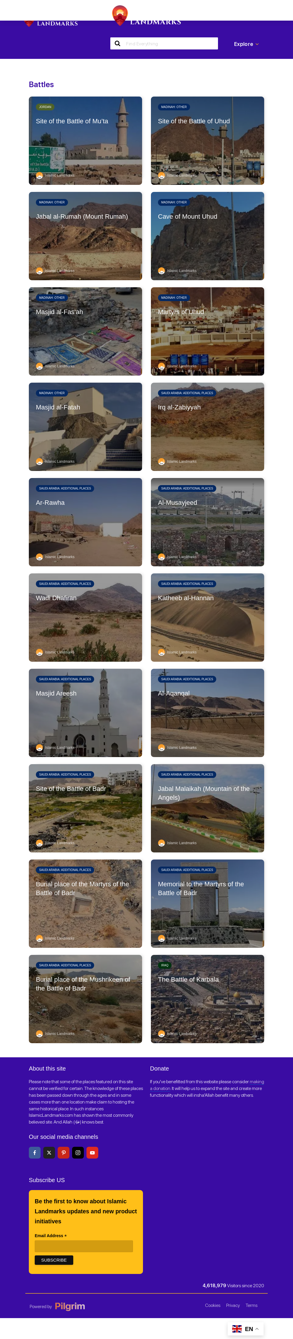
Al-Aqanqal (174, 693)
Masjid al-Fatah (58, 407)
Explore (246, 44)
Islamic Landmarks (55, 175)
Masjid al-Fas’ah (59, 312)
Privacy (233, 1305)
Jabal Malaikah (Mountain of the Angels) (204, 793)
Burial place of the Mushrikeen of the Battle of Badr (83, 984)
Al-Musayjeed (177, 502)
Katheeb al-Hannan (186, 598)
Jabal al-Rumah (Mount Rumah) (82, 216)
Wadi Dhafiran (56, 598)
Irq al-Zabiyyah (179, 407)
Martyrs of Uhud (181, 312)
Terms (251, 1305)
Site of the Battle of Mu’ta (72, 121)
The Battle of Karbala (188, 979)
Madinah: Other (174, 107)
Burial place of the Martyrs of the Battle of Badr (82, 888)
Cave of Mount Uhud (187, 216)
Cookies (212, 1305)
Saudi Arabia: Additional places (187, 393)
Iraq (164, 965)
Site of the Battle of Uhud (194, 121)
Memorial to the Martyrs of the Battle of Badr (201, 888)
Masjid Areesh (56, 693)
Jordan (45, 107)
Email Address (51, 1236)
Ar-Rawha (50, 502)
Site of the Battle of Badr (71, 788)
